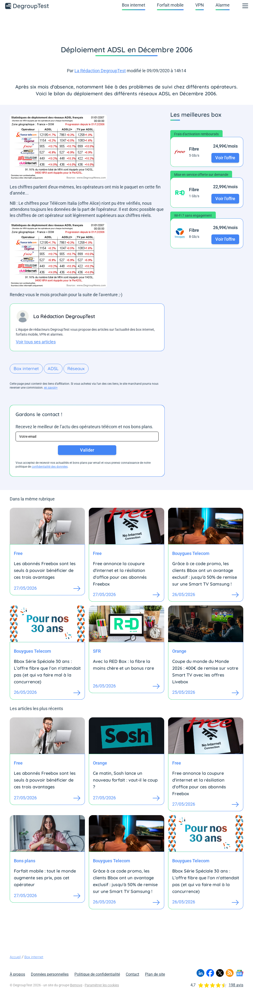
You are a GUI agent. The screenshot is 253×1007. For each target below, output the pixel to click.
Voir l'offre (225, 157)
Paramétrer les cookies (102, 985)
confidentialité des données (50, 466)
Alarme (223, 5)
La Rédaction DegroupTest (100, 70)
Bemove (76, 985)
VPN (199, 5)
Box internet (133, 5)
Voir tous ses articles (36, 341)
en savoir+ (51, 387)
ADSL (53, 368)
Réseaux (76, 368)
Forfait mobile (170, 5)
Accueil (15, 957)
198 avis (236, 985)
